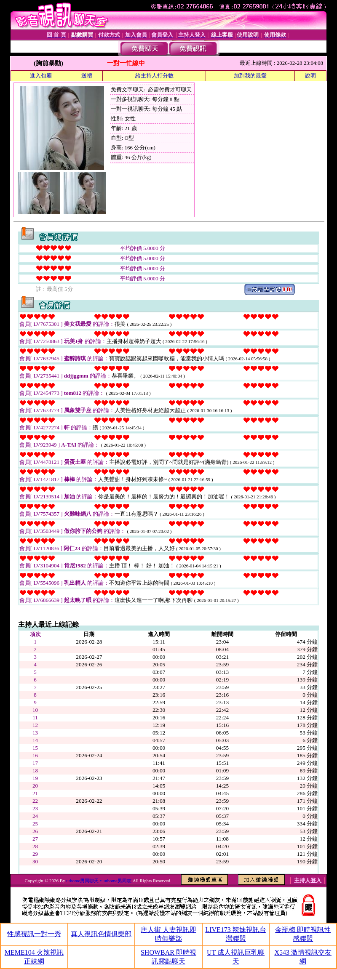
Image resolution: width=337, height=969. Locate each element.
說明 (310, 75)
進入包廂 (41, 75)
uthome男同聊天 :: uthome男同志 (98, 880)
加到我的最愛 (250, 75)
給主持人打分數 (154, 75)
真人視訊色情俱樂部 (101, 933)
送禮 (86, 75)
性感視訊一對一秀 (34, 933)
